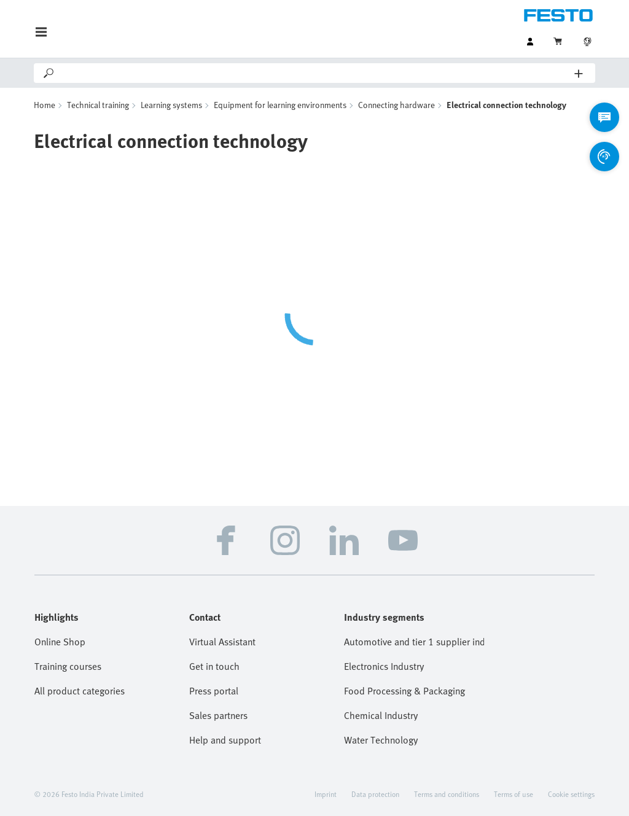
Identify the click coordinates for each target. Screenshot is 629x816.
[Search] (315, 73)
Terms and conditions (446, 793)
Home (44, 104)
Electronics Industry (384, 666)
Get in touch (214, 666)
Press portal (213, 690)
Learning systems (171, 104)
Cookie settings (571, 793)
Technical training (98, 104)
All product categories (79, 690)
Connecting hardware (396, 104)
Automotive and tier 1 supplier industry (414, 641)
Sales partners (218, 715)
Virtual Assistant (222, 641)
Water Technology (381, 739)
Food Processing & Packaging (404, 690)
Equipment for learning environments (280, 104)
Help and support (225, 739)
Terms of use (513, 793)
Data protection (375, 793)
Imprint (325, 793)
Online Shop (59, 641)
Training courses (67, 666)
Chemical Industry (381, 715)
